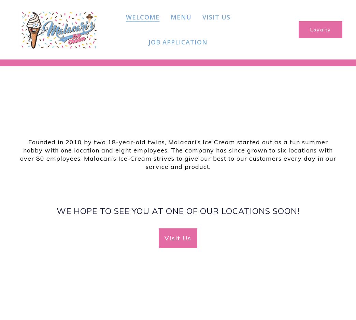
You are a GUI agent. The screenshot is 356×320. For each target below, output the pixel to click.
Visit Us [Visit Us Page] (216, 17)
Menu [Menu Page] (181, 17)
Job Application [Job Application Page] (178, 42)
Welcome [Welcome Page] (143, 17)
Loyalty (320, 30)
